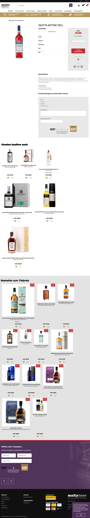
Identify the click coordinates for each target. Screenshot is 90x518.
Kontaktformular (28, 498)
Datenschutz (4, 508)
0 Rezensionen (52, 31)
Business (87, 1)
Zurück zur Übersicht (17, 20)
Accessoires (67, 11)
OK (81, 515)
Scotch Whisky (19, 11)
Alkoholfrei (58, 11)
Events (81, 1)
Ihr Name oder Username (45, 119)
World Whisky (30, 11)
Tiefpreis (10, 11)
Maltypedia (26, 503)
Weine (50, 11)
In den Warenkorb (78, 51)
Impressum (4, 506)
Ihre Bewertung (43, 110)
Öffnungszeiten (5, 500)
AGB (2, 504)
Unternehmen (5, 498)
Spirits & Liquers (42, 11)
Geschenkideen (78, 11)
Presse (3, 502)
